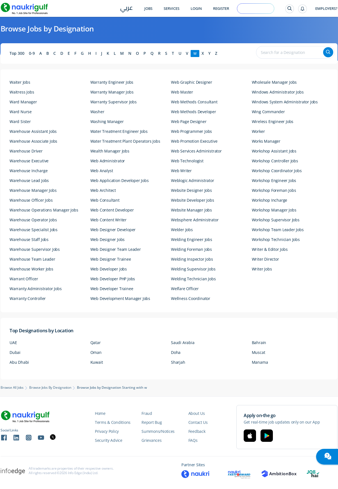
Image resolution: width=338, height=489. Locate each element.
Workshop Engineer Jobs (274, 180)
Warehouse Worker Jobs (31, 269)
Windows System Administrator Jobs (285, 101)
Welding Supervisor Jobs (193, 269)
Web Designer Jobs (107, 239)
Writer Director (265, 259)
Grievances (151, 440)
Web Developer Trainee (111, 288)
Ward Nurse (21, 111)
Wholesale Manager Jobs (274, 82)
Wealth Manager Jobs (109, 151)
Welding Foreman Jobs (191, 249)
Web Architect (103, 190)
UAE (13, 342)
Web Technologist (187, 160)
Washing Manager (107, 121)
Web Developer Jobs (108, 269)
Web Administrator (107, 160)
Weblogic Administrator (192, 180)
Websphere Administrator (194, 219)
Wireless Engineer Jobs (273, 121)
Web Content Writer (108, 219)
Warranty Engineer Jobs (112, 82)
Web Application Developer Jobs (119, 180)
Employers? (326, 8)
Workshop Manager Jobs (274, 210)
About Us (196, 413)
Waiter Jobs (20, 82)
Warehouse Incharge (28, 170)
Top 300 (17, 53)
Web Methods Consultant (194, 101)
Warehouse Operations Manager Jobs (44, 210)
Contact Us (198, 422)
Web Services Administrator (196, 151)
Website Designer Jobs (191, 190)
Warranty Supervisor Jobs (113, 101)
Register (221, 8)
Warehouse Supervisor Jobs (35, 249)
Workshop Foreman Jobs (274, 190)
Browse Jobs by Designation (50, 388)
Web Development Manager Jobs (120, 298)
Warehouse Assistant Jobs (33, 131)
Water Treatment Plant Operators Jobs (125, 141)
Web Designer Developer (113, 229)
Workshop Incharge (269, 200)
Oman (96, 352)
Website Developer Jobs (192, 200)
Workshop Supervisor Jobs (276, 219)
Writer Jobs (262, 269)
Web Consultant (105, 200)
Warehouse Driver (26, 151)
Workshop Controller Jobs (275, 160)
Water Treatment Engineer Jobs (119, 131)
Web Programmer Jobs (191, 131)
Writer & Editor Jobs (270, 249)
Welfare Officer (185, 288)
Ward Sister (20, 121)
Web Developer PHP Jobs (112, 278)
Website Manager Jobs (191, 210)
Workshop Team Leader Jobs (278, 229)
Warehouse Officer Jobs (31, 200)
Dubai (15, 352)
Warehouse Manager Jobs (33, 190)
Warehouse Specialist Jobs (34, 229)
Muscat (258, 352)
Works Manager (266, 141)
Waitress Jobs (22, 92)
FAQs (193, 440)
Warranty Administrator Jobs (36, 288)
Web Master (182, 92)
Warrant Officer (24, 278)
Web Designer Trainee (110, 259)
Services (171, 8)
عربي (126, 8)
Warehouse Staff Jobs (29, 239)
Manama (260, 362)
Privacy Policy (107, 431)
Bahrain (259, 342)
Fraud (146, 413)
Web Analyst (101, 170)
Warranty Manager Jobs (112, 92)
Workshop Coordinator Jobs (277, 170)
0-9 (32, 53)
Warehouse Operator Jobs (33, 219)
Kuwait (96, 362)
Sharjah (178, 362)
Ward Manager (23, 101)
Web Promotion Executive (194, 141)
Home (100, 413)
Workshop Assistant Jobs (274, 151)
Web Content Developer (112, 210)
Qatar (95, 342)
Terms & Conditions (113, 422)
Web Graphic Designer (191, 82)
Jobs (148, 8)
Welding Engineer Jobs (191, 239)
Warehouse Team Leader (32, 259)
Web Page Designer (189, 121)
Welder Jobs (182, 229)
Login (196, 8)
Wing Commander (268, 111)
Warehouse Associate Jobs (33, 141)
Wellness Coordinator (190, 298)
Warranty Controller (28, 298)
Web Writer (181, 170)
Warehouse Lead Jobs (29, 180)
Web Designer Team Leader (115, 249)
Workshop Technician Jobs (276, 239)
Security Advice (108, 440)
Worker (258, 131)
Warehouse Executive (29, 160)
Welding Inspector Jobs (192, 259)
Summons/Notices (158, 431)
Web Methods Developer (193, 111)
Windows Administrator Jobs (278, 92)
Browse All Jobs (12, 388)
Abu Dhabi (19, 362)
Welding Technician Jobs (193, 278)
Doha (176, 352)
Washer (97, 111)
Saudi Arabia (183, 342)
